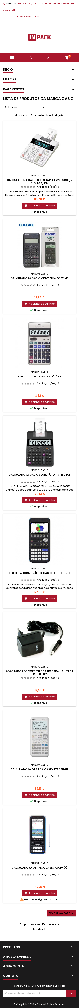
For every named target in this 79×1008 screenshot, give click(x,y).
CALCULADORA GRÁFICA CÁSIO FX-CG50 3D (39, 573)
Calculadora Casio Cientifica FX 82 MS (40, 278)
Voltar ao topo (61, 913)
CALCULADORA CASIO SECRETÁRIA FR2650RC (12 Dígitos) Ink (39, 181)
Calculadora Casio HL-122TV (39, 376)
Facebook (39, 929)
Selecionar (25, 107)
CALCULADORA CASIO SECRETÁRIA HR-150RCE (39, 475)
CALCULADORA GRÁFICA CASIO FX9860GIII (39, 769)
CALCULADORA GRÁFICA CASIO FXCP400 (40, 868)
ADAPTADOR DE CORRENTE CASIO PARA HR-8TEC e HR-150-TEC (39, 672)
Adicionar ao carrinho (40, 205)
